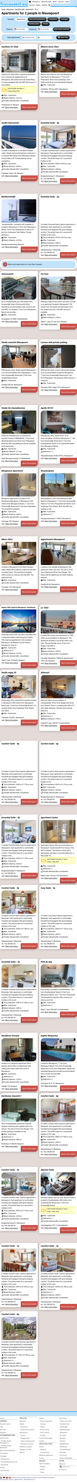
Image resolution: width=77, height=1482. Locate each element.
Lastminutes (4, 1470)
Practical (32, 5)
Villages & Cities (25, 1450)
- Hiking (42, 1427)
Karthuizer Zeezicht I (11, 1096)
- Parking (42, 1450)
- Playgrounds (25, 1438)
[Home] (29, 1)
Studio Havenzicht (10, 123)
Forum (41, 1458)
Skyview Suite (47, 1170)
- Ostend (62, 1441)
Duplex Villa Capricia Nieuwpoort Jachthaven (18, 607)
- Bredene (62, 1438)
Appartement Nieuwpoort (53, 539)
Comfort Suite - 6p (49, 1096)
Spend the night (46, 2)
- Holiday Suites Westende (5, 1447)
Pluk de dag (46, 962)
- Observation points (27, 1430)
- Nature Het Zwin (65, 1421)
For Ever (44, 274)
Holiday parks (34, 24)
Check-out (33, 29)
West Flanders (44, 1464)
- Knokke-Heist (64, 1424)
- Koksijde (62, 1452)
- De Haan (62, 1435)
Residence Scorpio (10, 1035)
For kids (3, 1430)
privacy (11, 1479)
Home (2, 1418)
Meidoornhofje (8, 196)
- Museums (24, 1427)
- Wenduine (63, 1433)
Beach (55, 2)
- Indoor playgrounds (27, 1441)
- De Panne (63, 1455)
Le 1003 (44, 607)
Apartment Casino (49, 817)
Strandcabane (47, 470)
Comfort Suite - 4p (10, 743)
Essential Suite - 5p (10, 817)
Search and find (62, 29)
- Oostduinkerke (64, 1450)
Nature (22, 1452)
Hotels (45, 24)
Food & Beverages (45, 1438)
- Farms (22, 1435)
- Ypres (41, 1472)
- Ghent (42, 1469)
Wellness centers (26, 1447)
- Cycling (42, 1424)
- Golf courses (44, 1433)
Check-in (9, 29)
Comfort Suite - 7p (10, 1170)
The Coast (62, 1418)
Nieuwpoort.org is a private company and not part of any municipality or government (33, 1477)
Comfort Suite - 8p (10, 1314)
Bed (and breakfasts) (37, 19)
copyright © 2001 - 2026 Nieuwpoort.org (24, 1479)
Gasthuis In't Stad (9, 46)
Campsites (53, 19)
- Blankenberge (64, 1430)
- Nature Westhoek (65, 1458)
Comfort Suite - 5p (49, 743)
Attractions (24, 1433)
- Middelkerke (64, 1444)
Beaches (23, 1421)
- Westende (4, 1465)
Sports (41, 1418)
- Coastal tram (44, 1452)
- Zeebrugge (63, 1427)
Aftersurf (45, 672)
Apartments (21, 19)
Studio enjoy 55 (8, 672)
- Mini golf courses (26, 1444)
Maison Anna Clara (50, 46)
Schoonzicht (7, 274)
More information (11, 107)
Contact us (63, 1470)
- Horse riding (44, 1430)
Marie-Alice (7, 539)
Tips (1, 1427)
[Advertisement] (38, 115)
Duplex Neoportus (49, 1035)
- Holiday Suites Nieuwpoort (5, 1442)
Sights (22, 1424)
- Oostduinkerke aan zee (8, 1462)
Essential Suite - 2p (50, 123)
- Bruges (42, 1467)
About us (62, 1464)
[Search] (49, 5)
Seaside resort (5, 1424)
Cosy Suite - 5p (48, 888)
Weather (44, 5)
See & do (61, 2)
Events (67, 2)
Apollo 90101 (47, 408)
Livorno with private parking (54, 342)
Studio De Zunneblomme (13, 408)
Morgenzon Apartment (12, 470)
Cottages (64, 19)
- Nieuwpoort (4, 1459)
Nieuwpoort (36, 2)
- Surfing (42, 1435)
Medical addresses (46, 1455)
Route (41, 1447)
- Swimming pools (45, 1421)
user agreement (4, 1479)
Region (38, 5)
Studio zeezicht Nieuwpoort (14, 342)
